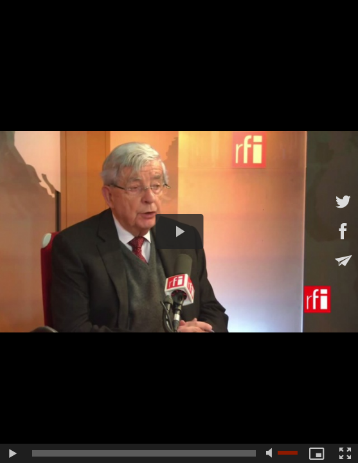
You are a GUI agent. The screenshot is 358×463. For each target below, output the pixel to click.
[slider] (144, 453)
